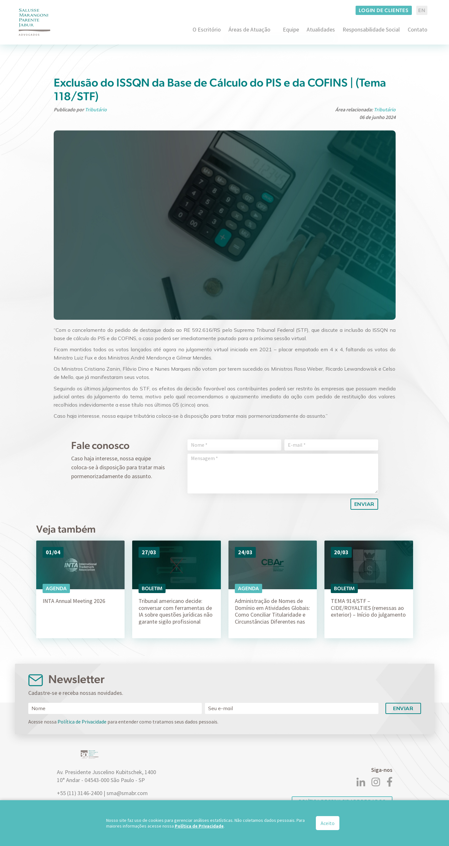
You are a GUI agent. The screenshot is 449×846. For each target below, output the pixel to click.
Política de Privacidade (82, 721)
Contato (417, 29)
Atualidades (321, 29)
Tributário (96, 109)
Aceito (328, 823)
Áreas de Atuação (249, 29)
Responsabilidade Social (371, 29)
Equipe (291, 29)
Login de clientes (384, 10)
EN (421, 10)
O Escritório (207, 29)
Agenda (56, 588)
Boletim (152, 588)
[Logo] (35, 22)
